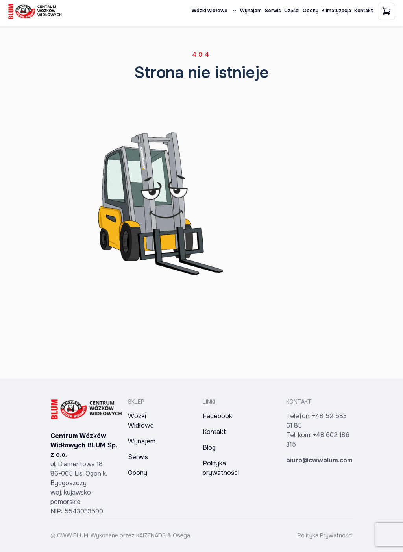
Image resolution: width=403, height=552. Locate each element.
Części (291, 10)
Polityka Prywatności (325, 535)
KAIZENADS (151, 535)
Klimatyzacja (336, 10)
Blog (209, 447)
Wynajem (251, 10)
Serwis (273, 10)
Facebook (217, 416)
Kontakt (363, 10)
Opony (310, 10)
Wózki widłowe (214, 10)
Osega (181, 535)
